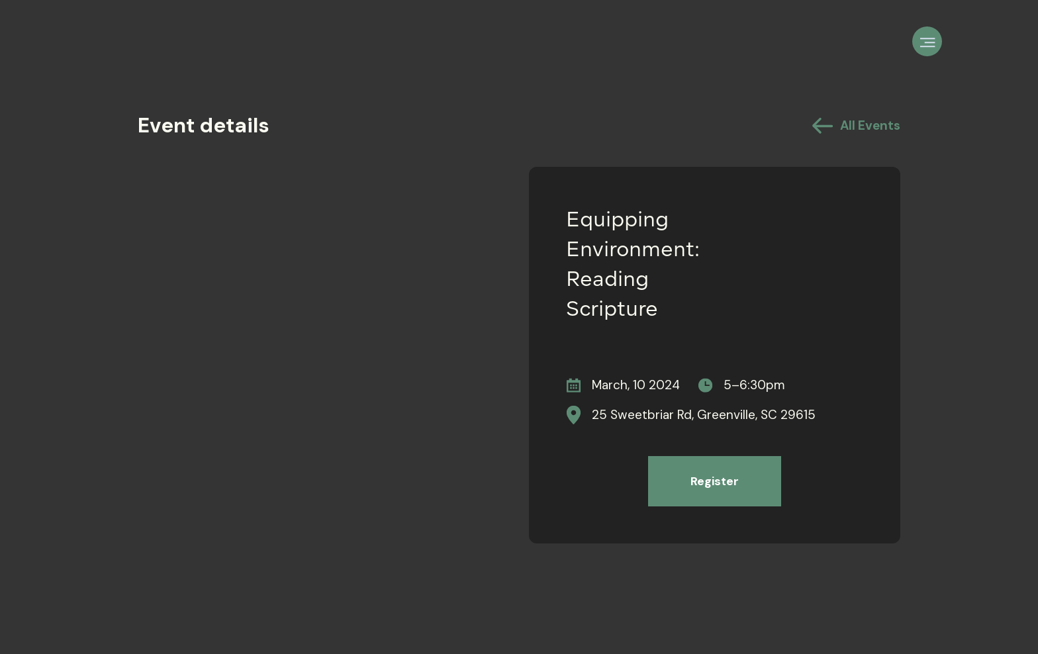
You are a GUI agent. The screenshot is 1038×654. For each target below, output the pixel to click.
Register (714, 481)
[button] (927, 41)
